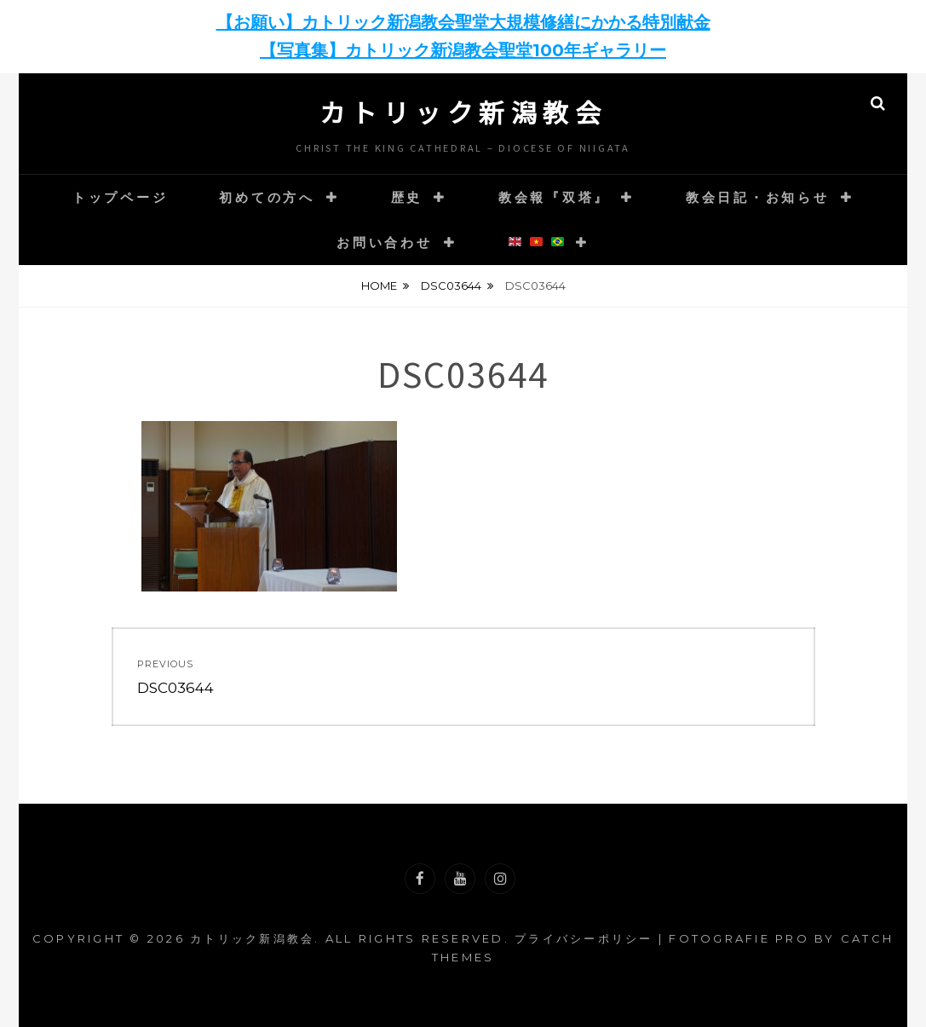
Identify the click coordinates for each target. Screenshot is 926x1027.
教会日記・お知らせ (758, 197)
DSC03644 (451, 285)
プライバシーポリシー (584, 938)
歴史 (407, 197)
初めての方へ (267, 197)
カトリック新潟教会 (463, 111)
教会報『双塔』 (554, 197)
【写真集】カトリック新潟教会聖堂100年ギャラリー (463, 50)
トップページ (120, 197)
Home (379, 285)
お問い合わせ (384, 242)
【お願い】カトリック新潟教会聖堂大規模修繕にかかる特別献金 (463, 22)
